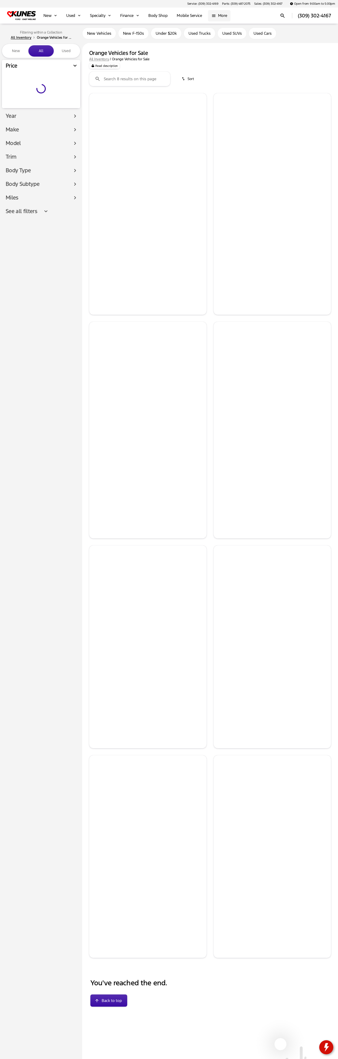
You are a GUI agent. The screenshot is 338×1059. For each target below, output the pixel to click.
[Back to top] (108, 1002)
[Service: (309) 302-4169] (202, 4)
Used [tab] (66, 50)
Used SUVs (232, 35)
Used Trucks (199, 35)
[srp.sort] (188, 80)
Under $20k (166, 35)
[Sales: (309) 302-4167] (268, 4)
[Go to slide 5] (161, 177)
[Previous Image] (96, 139)
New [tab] (16, 50)
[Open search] (282, 15)
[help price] (96, 242)
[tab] (120, 214)
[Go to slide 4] (154, 177)
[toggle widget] (326, 1047)
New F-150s (133, 35)
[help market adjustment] (96, 235)
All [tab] (41, 50)
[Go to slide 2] (140, 177)
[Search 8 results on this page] (129, 80)
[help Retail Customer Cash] (221, 239)
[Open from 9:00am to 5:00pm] (312, 4)
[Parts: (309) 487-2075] (236, 4)
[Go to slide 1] (133, 177)
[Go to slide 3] (147, 177)
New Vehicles (99, 35)
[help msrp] (96, 226)
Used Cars (263, 35)
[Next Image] (199, 139)
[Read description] (104, 68)
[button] (98, 139)
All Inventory (99, 60)
